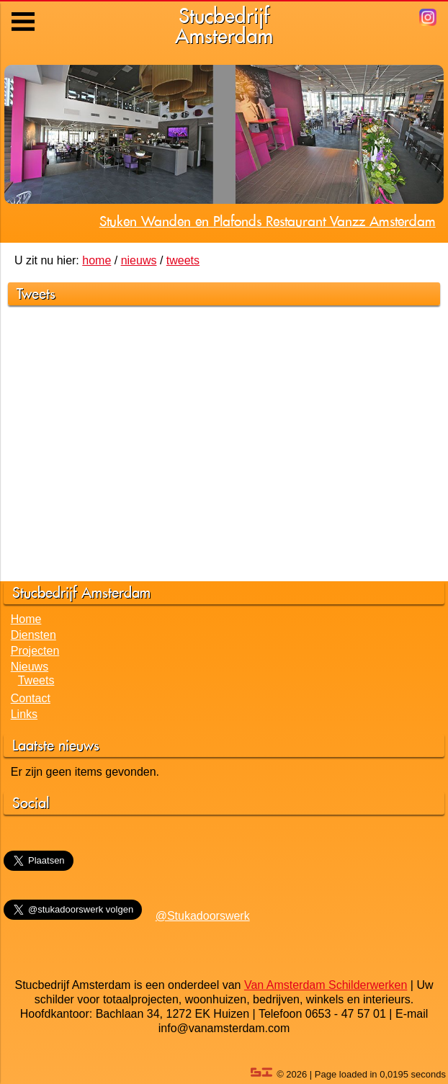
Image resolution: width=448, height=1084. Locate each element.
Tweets (36, 680)
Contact (30, 698)
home (96, 260)
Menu (24, 11)
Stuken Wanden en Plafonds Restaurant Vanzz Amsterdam (267, 221)
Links (24, 714)
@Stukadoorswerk (203, 916)
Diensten (33, 635)
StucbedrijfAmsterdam (224, 25)
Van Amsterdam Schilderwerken (325, 985)
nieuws (139, 260)
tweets (183, 260)
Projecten (35, 651)
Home (26, 619)
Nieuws (29, 666)
